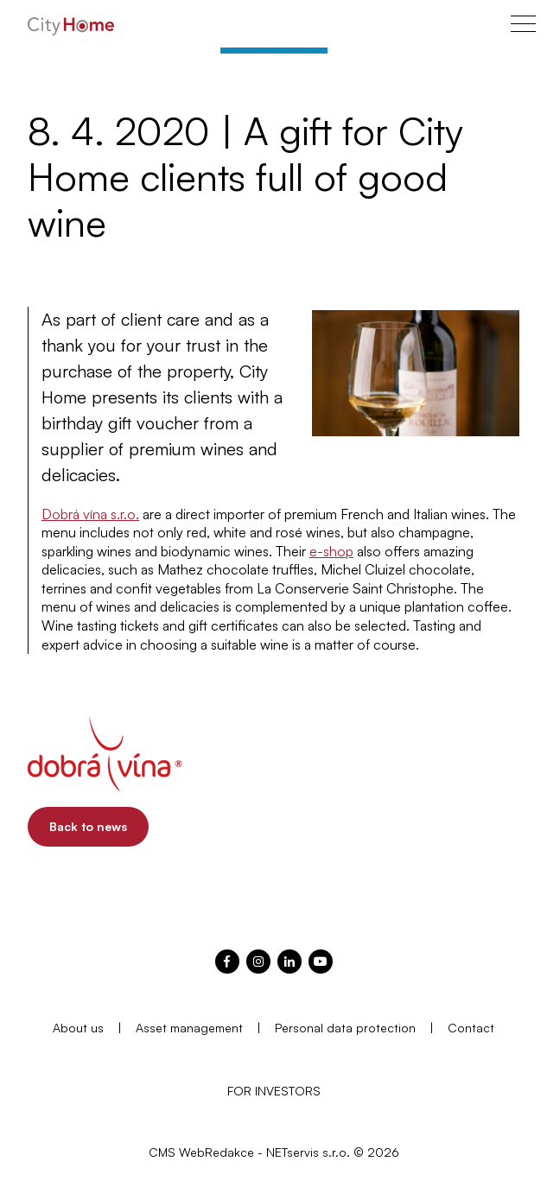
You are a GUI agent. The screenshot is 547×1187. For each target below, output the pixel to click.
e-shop (331, 551)
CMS (162, 1152)
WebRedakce (216, 1152)
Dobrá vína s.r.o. (90, 514)
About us (78, 1027)
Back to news (88, 826)
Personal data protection (345, 1027)
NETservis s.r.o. (308, 1152)
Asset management (189, 1027)
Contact (471, 1027)
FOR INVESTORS (274, 1090)
